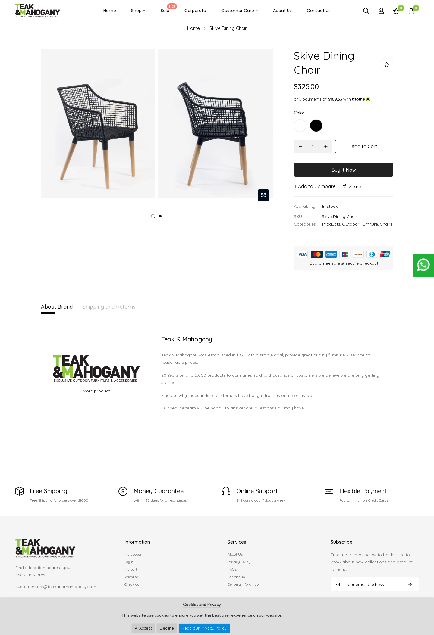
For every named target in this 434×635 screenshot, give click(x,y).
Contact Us (319, 11)
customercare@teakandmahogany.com (55, 586)
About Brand (57, 306)
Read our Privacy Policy (204, 628)
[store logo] (37, 10)
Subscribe (410, 584)
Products (331, 224)
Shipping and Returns (120, 306)
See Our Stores (30, 574)
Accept (145, 628)
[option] (300, 126)
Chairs (386, 224)
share (352, 186)
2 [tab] (160, 216)
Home (109, 11)
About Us (282, 11)
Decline (167, 628)
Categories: (305, 224)
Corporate (195, 11)
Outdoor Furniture (360, 224)
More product (96, 391)
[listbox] (343, 127)
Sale (168, 8)
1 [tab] (153, 216)
